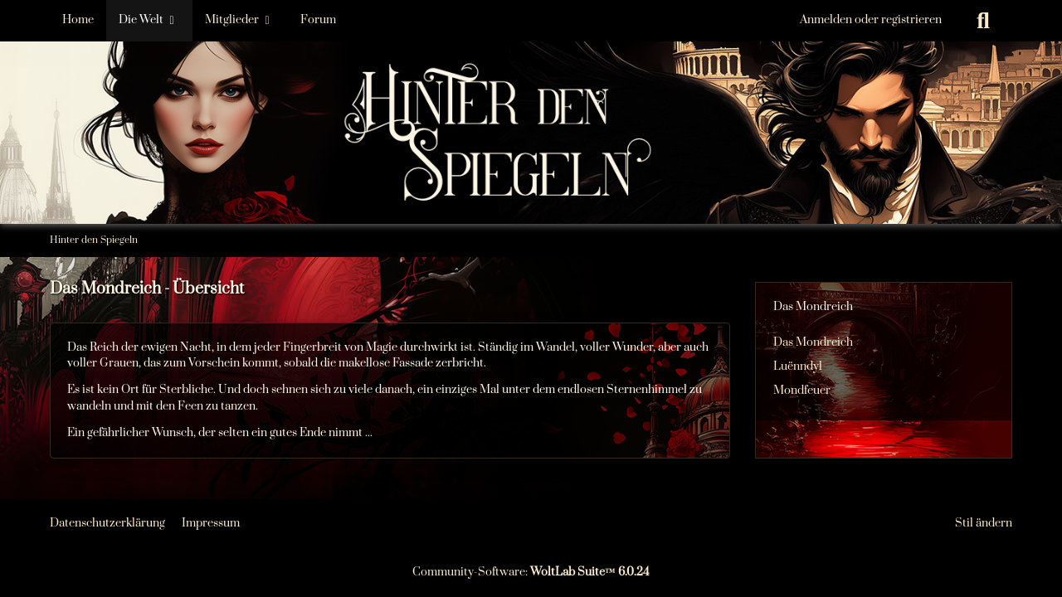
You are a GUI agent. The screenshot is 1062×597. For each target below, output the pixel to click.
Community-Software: (531, 572)
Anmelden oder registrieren (871, 19)
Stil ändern (983, 523)
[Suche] (983, 20)
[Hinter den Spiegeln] (531, 82)
